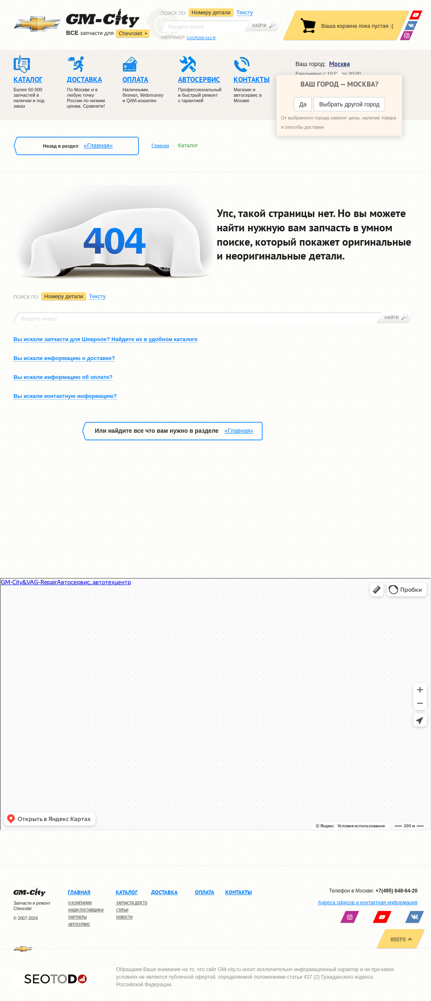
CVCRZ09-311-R (201, 38)
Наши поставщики (86, 910)
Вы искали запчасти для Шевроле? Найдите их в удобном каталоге (105, 339)
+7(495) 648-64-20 (396, 891)
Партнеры (77, 917)
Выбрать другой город (349, 104)
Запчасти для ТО (131, 902)
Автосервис (79, 924)
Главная (160, 145)
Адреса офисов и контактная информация (368, 903)
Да (302, 104)
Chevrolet (130, 33)
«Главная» (98, 145)
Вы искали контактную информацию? (65, 396)
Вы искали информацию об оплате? (62, 377)
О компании (80, 902)
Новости (124, 917)
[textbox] (205, 26)
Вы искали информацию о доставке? (64, 358)
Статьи (122, 910)
